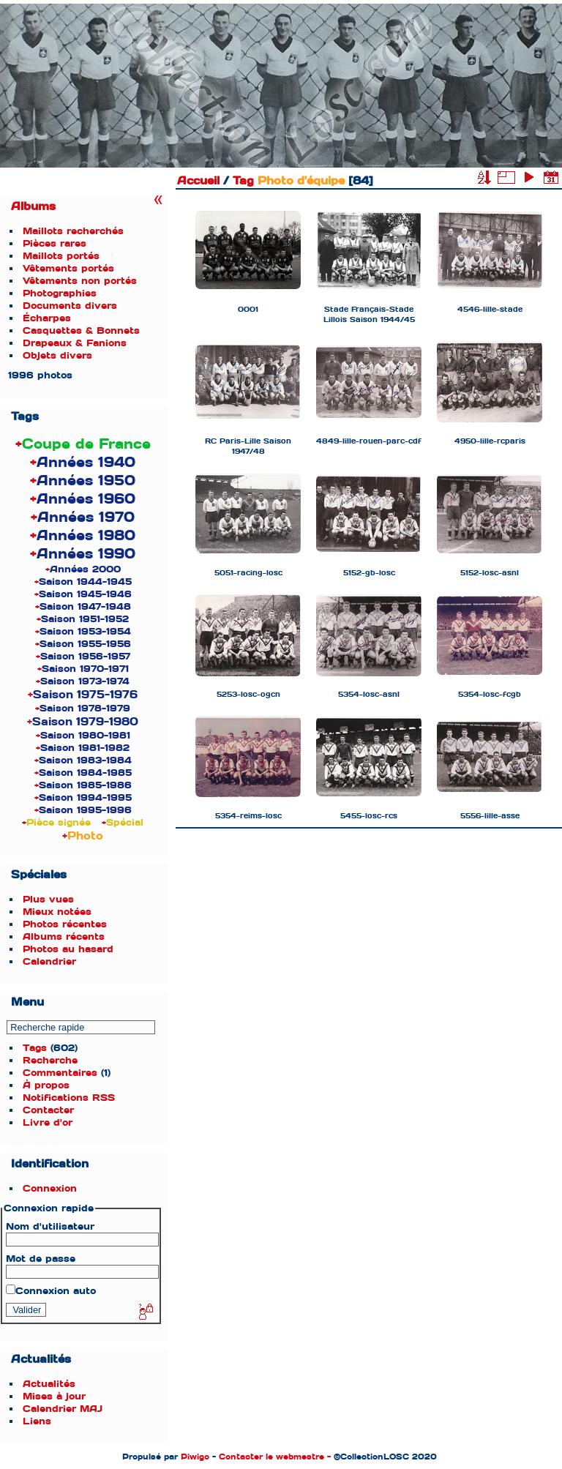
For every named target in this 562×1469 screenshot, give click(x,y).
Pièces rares (54, 243)
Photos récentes (65, 924)
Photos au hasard (68, 949)
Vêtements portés (68, 268)
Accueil (198, 180)
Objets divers (57, 355)
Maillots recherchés (73, 231)
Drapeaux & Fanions (75, 343)
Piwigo (195, 1456)
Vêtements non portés (80, 280)
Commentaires (60, 1072)
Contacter (48, 1110)
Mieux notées (57, 911)
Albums (33, 206)
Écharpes (47, 318)
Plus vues (48, 899)
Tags (35, 1048)
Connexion (50, 1188)
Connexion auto (51, 1291)
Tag (243, 180)
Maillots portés (61, 256)
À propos (46, 1085)
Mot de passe (40, 1258)
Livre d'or (47, 1122)
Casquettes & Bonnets (81, 330)
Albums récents (64, 936)
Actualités (49, 1384)
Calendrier (49, 961)
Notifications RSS (69, 1097)
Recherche (50, 1060)
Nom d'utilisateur (50, 1226)
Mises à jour (54, 1396)
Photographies (60, 293)
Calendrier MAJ (62, 1408)
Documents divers (70, 305)
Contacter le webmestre (271, 1456)
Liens (37, 1421)
